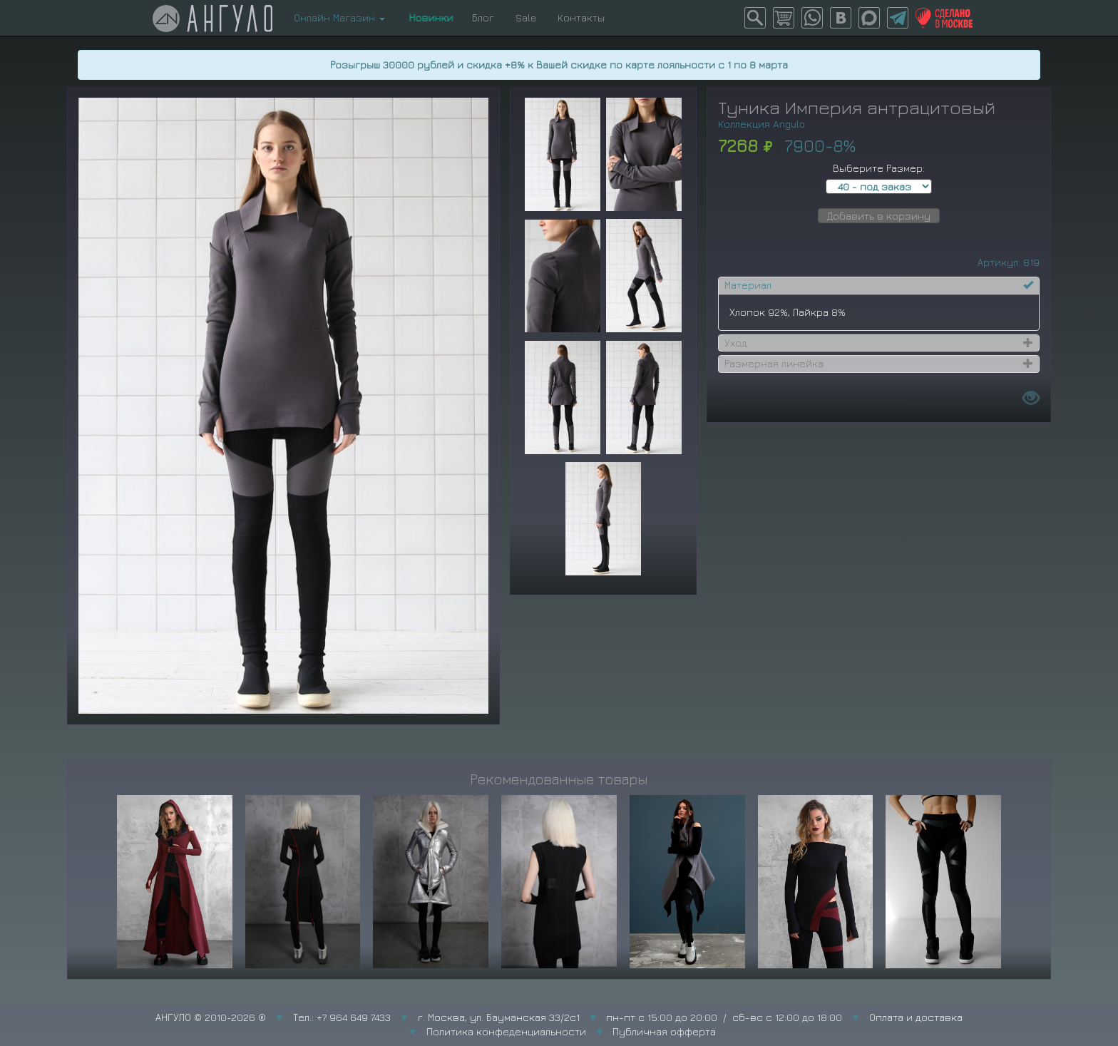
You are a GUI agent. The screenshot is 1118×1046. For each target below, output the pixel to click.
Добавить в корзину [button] (878, 216)
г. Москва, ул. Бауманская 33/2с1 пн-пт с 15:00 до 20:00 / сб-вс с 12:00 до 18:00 (630, 1017)
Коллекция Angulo (761, 124)
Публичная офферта (664, 1031)
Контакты (581, 17)
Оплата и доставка (916, 1017)
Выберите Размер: (879, 168)
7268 (738, 145)
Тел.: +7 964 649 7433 (342, 1017)
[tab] (879, 285)
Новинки (428, 17)
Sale (526, 17)
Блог (483, 17)
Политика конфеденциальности (506, 1031)
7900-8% (820, 145)
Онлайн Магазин (339, 17)
